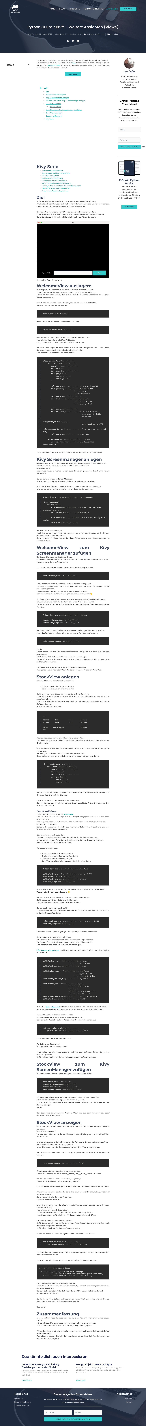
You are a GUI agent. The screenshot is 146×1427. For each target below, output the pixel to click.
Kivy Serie (50, 119)
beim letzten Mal (53, 1007)
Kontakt (129, 1402)
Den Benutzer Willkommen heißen (57, 173)
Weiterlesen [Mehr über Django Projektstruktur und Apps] (81, 1380)
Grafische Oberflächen (95, 34)
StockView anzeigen (54, 113)
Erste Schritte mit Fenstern (53, 171)
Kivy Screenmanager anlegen (58, 98)
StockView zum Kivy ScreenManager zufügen (65, 110)
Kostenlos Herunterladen (130, 147)
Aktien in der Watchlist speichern (56, 191)
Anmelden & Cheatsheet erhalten (73, 1419)
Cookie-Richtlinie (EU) (22, 1406)
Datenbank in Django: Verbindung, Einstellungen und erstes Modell (43, 1366)
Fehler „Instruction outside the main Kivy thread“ (63, 186)
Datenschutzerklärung (23, 1402)
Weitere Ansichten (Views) (53, 178)
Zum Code (73, 74)
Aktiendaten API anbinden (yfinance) (58, 183)
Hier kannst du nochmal (48, 950)
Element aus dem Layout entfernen (57, 188)
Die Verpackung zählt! (51, 176)
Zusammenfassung (54, 116)
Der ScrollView (56, 107)
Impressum (18, 1399)
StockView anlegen (54, 104)
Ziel (47, 91)
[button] (128, 9)
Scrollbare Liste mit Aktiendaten (56, 181)
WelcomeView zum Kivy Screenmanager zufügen (67, 101)
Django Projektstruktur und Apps (96, 1364)
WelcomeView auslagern (56, 95)
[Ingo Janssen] (15, 9)
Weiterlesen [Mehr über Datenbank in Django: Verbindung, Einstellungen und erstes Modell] (27, 1380)
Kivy (111, 34)
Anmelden (112, 9)
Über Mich (128, 1399)
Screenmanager (55, 65)
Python (117, 34)
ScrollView (68, 814)
